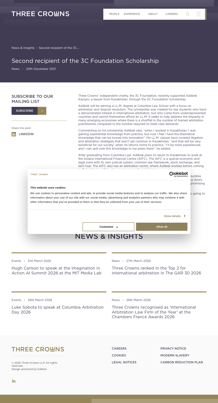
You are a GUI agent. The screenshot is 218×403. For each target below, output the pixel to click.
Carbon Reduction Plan (181, 362)
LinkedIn (14, 381)
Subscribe (24, 110)
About (153, 13)
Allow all (161, 226)
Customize (109, 226)
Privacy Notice (173, 348)
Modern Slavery (174, 355)
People (114, 13)
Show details (172, 216)
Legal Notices (124, 362)
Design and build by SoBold (29, 369)
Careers (172, 13)
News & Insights (23, 48)
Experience (132, 13)
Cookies (119, 355)
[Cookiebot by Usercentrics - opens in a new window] (172, 174)
